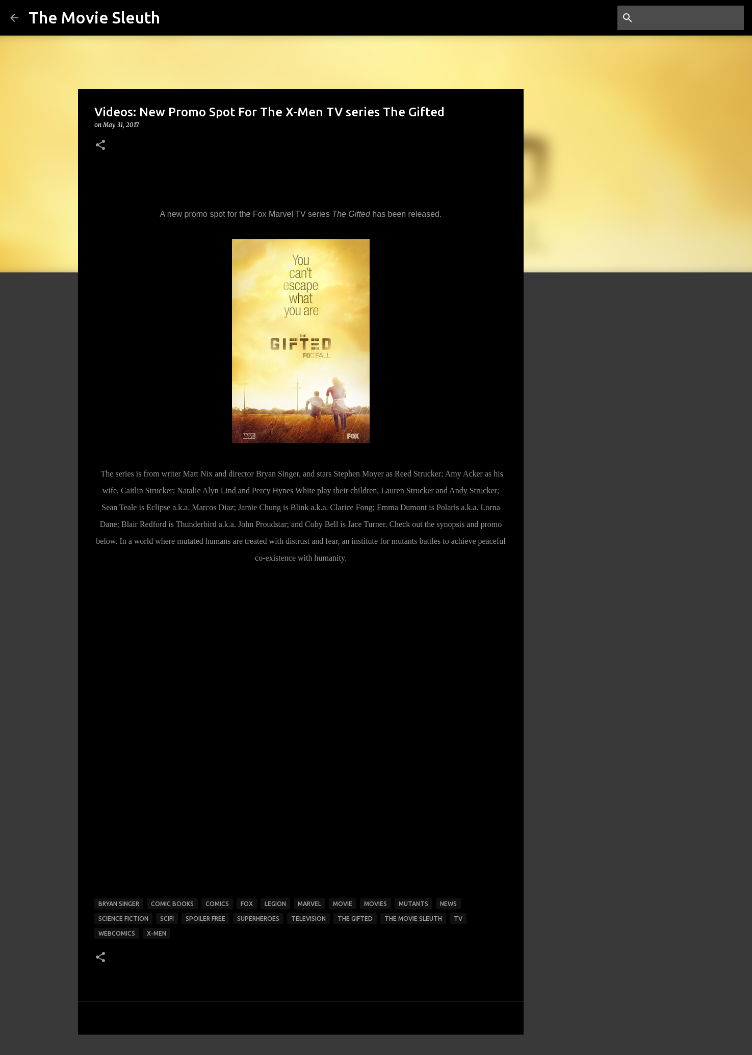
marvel (309, 903)
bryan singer (118, 903)
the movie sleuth (413, 918)
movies (375, 903)
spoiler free (205, 918)
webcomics (116, 933)
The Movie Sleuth (94, 17)
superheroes (258, 918)
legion (275, 903)
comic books (172, 903)
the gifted (355, 918)
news (448, 903)
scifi (167, 918)
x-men (156, 933)
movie (342, 903)
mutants (413, 903)
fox (247, 903)
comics (217, 903)
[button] (100, 146)
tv (458, 918)
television (308, 918)
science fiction (123, 918)
